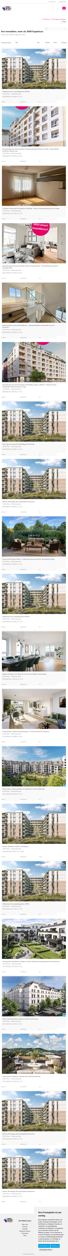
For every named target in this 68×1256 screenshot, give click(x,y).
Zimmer (63, 43)
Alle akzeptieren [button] (44, 1246)
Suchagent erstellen (58, 19)
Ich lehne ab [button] (55, 1246)
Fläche (47, 43)
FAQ (24, 1236)
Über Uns (25, 1224)
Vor (65, 28)
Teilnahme (25, 1233)
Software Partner (24, 1231)
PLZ (17, 43)
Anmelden (52, 2)
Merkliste (46, 19)
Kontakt (24, 1229)
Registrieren (62, 2)
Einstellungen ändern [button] (46, 1250)
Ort (38, 43)
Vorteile (24, 1227)
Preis (55, 43)
